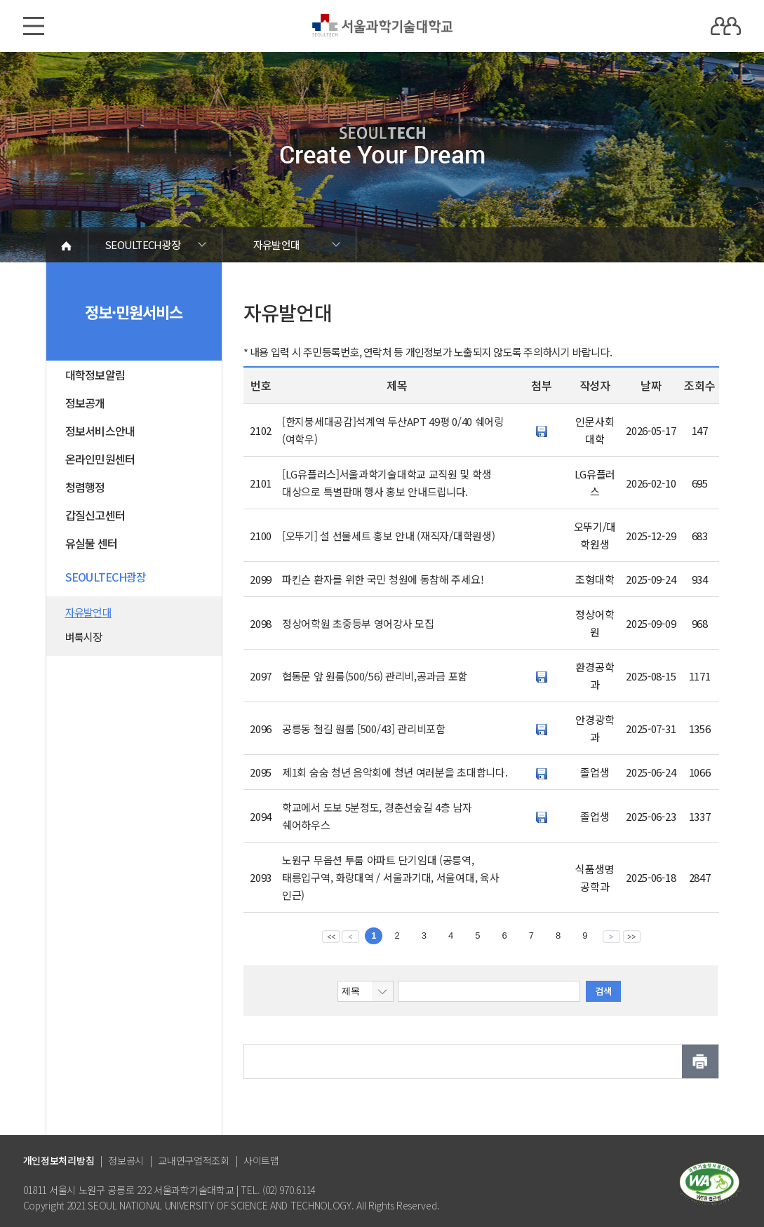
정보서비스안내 (100, 430)
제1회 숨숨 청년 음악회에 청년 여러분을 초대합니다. (394, 772)
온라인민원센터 (100, 458)
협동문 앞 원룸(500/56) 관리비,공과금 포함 (374, 676)
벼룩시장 (83, 636)
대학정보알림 (95, 374)
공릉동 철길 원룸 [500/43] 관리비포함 (363, 728)
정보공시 (126, 1160)
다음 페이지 (611, 936)
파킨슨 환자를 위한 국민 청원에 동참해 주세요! (382, 579)
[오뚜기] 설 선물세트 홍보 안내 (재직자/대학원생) (388, 535)
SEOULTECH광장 (142, 244)
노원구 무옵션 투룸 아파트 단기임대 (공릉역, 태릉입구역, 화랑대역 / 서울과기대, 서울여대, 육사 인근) (390, 877)
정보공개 (85, 402)
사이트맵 (261, 1160)
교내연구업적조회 (193, 1160)
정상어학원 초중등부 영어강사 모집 (358, 623)
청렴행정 (85, 486)
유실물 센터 (91, 543)
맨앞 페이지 (331, 936)
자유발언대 (276, 244)
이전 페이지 (350, 936)
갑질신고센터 (95, 515)
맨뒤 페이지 (632, 936)
